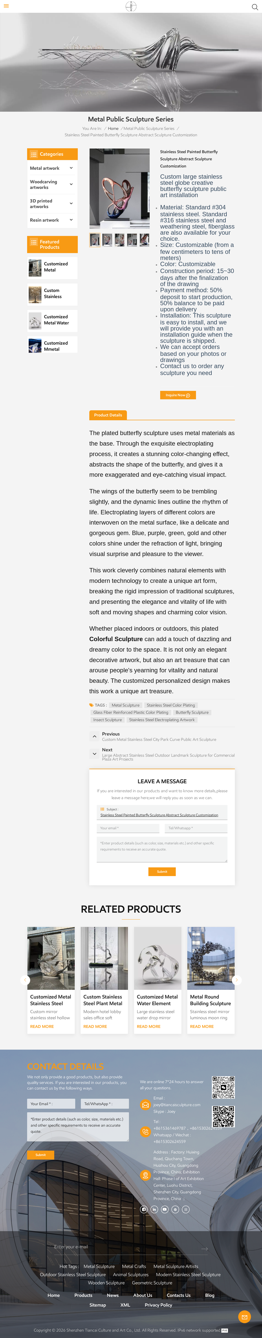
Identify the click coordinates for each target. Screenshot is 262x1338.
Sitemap (98, 1305)
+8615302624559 (170, 1141)
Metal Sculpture (125, 705)
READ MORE (42, 1026)
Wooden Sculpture (106, 1283)
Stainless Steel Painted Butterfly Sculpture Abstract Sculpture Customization (159, 815)
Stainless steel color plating (171, 705)
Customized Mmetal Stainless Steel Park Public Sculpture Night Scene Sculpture (56, 346)
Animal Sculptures (131, 1274)
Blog (209, 1295)
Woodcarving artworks (43, 184)
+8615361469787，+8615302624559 (188, 1128)
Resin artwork (44, 220)
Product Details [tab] (108, 415)
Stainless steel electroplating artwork (162, 719)
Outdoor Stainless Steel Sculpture (73, 1274)
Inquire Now (175, 395)
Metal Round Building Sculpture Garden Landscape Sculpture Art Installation (211, 1000)
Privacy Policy (158, 1305)
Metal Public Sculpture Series (149, 128)
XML (125, 1305)
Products (83, 1295)
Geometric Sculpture (152, 1283)
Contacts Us (179, 1295)
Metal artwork (44, 168)
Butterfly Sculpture (192, 712)
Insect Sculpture (107, 719)
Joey (171, 1111)
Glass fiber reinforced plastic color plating (130, 712)
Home (113, 128)
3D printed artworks (41, 203)
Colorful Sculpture (116, 639)
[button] (237, 980)
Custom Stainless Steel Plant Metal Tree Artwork (55, 294)
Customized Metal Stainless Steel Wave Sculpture (56, 267)
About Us (142, 1295)
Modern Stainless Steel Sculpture (188, 1274)
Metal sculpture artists (176, 1266)
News (113, 1295)
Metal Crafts (134, 1266)
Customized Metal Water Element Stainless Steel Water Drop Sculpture (56, 320)
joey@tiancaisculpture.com (177, 1104)
